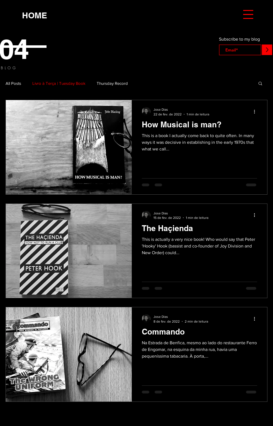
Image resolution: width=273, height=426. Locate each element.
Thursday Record (112, 83)
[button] (248, 14)
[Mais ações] (256, 111)
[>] (267, 50)
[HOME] (34, 15)
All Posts (13, 83)
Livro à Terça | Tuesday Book (59, 83)
